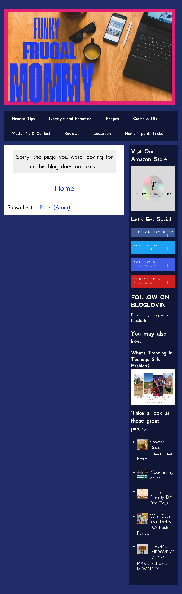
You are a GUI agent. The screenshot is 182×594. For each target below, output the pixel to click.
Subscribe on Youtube (154, 281)
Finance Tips (23, 118)
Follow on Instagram (154, 264)
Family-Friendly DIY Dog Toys (161, 497)
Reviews (71, 133)
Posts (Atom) (54, 207)
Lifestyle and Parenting (70, 118)
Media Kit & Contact (31, 133)
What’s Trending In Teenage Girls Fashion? (151, 359)
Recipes (112, 118)
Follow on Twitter (154, 247)
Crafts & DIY (145, 118)
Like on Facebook (154, 234)
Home (64, 188)
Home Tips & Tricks (144, 133)
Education (102, 133)
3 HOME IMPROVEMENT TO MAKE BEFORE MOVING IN (156, 558)
